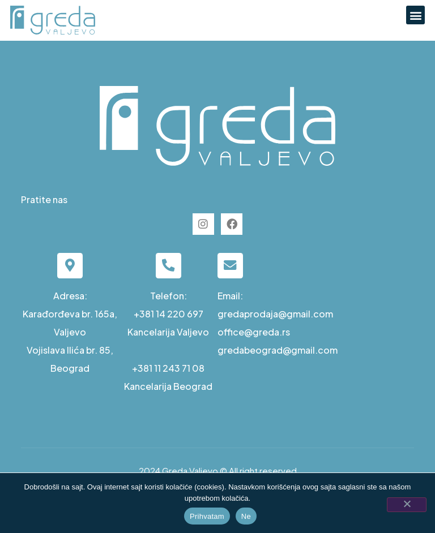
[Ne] (407, 504)
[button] (415, 15)
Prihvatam (207, 516)
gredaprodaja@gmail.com (275, 314)
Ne (246, 516)
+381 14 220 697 (168, 314)
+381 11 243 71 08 (168, 368)
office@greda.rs (254, 332)
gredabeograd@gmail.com (278, 350)
